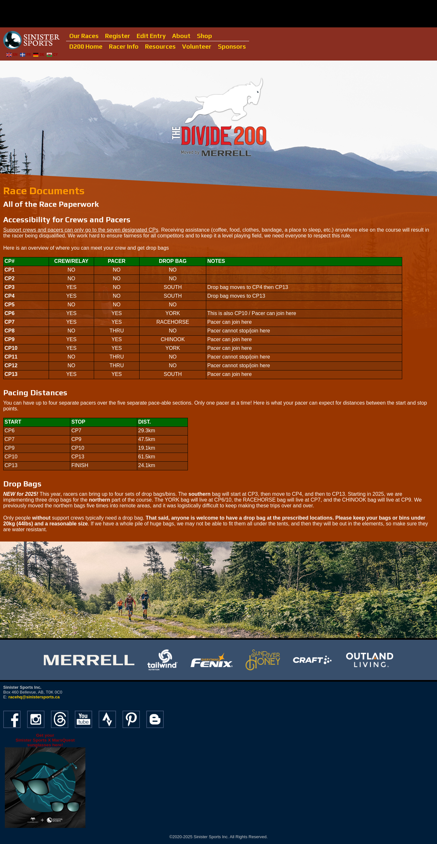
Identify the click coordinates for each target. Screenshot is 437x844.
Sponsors (232, 46)
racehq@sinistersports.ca (34, 697)
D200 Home (85, 46)
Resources (160, 46)
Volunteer (196, 46)
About (181, 35)
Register (117, 35)
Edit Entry (151, 35)
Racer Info (124, 46)
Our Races (84, 35)
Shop (204, 35)
